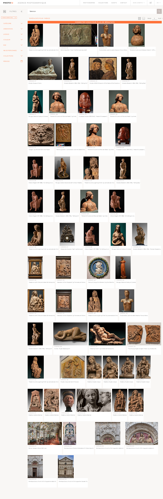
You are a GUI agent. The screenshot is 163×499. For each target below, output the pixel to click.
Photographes (89, 3)
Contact (123, 3)
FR (158, 3)
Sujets (114, 3)
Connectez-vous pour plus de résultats (95, 22)
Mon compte (138, 3)
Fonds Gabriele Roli (9, 17)
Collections (103, 3)
